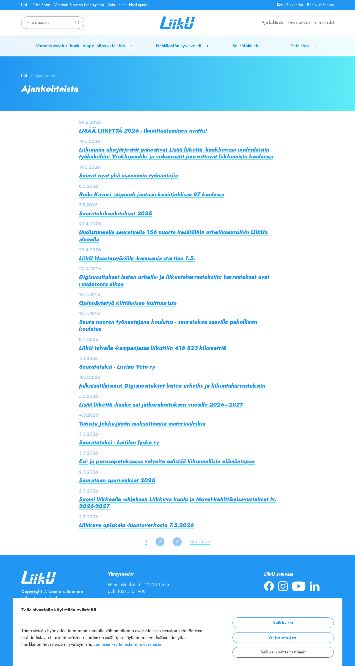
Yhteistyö (300, 46)
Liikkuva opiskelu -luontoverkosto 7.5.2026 (136, 525)
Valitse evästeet (283, 637)
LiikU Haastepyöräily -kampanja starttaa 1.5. (137, 258)
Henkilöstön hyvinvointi (178, 46)
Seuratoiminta (246, 46)
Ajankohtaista (272, 22)
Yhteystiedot (324, 22)
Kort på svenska (290, 5)
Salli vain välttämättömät (283, 652)
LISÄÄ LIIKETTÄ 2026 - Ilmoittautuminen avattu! (143, 131)
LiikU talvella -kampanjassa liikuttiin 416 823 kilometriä (152, 348)
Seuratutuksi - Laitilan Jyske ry (119, 442)
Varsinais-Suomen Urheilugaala (79, 5)
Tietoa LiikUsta (298, 22)
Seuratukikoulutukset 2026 (115, 213)
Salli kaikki (283, 622)
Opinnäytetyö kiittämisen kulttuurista (128, 303)
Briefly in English (320, 5)
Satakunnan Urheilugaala (128, 5)
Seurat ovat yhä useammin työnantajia (128, 175)
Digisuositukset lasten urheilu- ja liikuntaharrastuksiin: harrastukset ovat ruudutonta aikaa (174, 280)
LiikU (24, 5)
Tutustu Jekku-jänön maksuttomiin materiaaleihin (142, 423)
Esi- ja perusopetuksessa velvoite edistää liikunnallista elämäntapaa (167, 461)
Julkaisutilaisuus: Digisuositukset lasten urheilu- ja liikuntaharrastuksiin (172, 386)
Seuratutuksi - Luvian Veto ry (117, 367)
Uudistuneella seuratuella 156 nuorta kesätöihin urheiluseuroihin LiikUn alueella (173, 235)
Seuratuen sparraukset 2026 (117, 480)
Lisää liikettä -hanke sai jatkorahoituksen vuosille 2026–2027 (161, 405)
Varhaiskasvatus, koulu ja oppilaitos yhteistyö (80, 46)
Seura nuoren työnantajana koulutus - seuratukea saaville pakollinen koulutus (168, 325)
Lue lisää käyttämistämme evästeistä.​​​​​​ (127, 644)
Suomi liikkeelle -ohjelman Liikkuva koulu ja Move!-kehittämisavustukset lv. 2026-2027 (177, 502)
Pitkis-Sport (41, 5)
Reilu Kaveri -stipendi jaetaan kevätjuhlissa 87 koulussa (151, 194)
